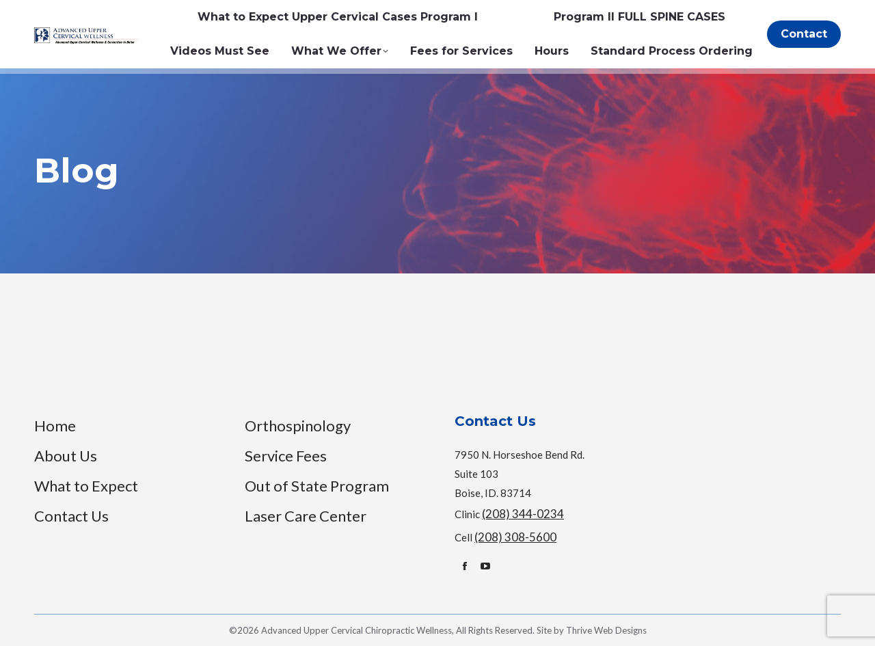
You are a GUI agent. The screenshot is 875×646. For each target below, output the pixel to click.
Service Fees (286, 455)
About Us (65, 455)
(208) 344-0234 (523, 514)
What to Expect (86, 485)
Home (55, 425)
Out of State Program (317, 485)
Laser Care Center (305, 516)
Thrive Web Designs (606, 630)
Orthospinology (298, 425)
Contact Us (71, 516)
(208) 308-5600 (515, 537)
